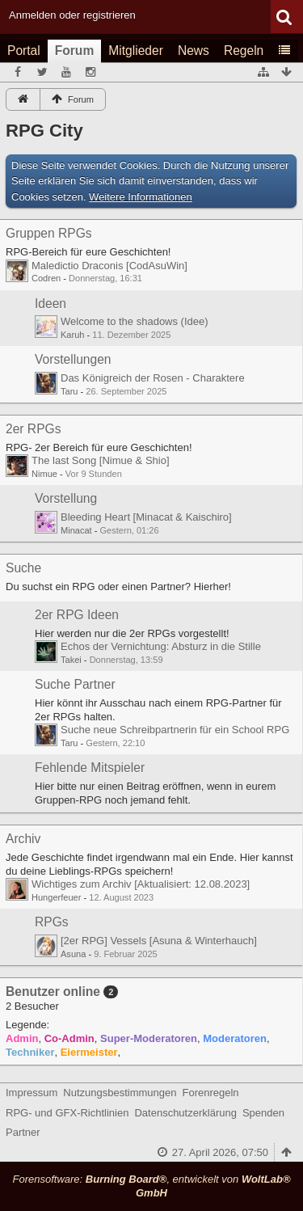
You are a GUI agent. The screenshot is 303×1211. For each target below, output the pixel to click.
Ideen (50, 303)
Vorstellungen (73, 359)
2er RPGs (33, 429)
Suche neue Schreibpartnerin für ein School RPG (175, 730)
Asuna (73, 954)
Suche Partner (75, 684)
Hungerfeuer (56, 897)
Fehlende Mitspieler (90, 767)
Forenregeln (211, 1093)
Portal (23, 50)
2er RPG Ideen (77, 615)
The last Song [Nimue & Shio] (101, 460)
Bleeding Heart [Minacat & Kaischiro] (146, 517)
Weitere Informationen (140, 197)
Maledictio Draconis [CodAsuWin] (109, 266)
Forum (75, 50)
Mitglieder (135, 50)
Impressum (31, 1093)
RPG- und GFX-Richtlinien (67, 1113)
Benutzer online (53, 991)
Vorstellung (66, 498)
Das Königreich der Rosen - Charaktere (153, 378)
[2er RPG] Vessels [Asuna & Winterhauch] (159, 941)
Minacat (76, 530)
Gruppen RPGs (49, 233)
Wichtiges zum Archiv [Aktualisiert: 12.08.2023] (141, 884)
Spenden (263, 1113)
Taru (69, 391)
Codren (46, 278)
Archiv (23, 839)
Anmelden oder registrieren (72, 15)
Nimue (44, 474)
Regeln (243, 50)
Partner (23, 1132)
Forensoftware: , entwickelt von (151, 1186)
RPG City (44, 130)
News (193, 50)
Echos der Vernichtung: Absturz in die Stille (161, 646)
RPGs (52, 922)
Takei (71, 660)
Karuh (72, 335)
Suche (23, 568)
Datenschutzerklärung (185, 1113)
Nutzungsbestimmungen (119, 1093)
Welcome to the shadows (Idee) (134, 321)
